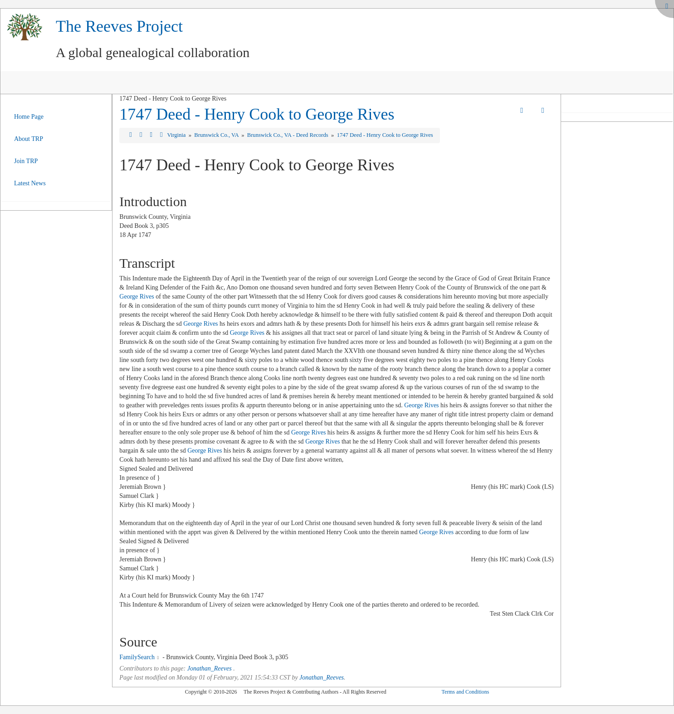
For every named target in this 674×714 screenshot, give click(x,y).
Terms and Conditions (465, 692)
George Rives (136, 296)
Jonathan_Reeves (209, 668)
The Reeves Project (119, 26)
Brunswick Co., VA (217, 135)
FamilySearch (137, 657)
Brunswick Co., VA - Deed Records (288, 135)
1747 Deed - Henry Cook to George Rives (256, 114)
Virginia (177, 135)
